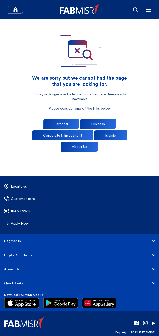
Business (98, 124)
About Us (79, 147)
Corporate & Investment (62, 135)
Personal (61, 124)
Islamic (110, 135)
